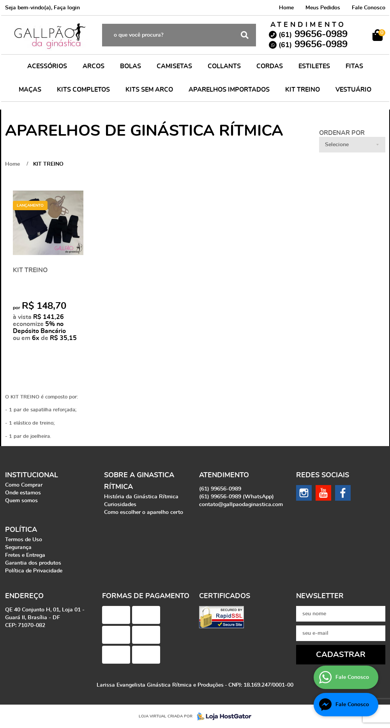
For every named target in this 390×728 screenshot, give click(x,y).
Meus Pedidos (322, 8)
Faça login (67, 8)
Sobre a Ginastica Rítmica (139, 481)
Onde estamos (23, 493)
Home (286, 8)
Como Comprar (23, 485)
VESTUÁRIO (353, 90)
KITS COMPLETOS (83, 90)
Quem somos (21, 500)
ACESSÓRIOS (47, 66)
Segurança (18, 547)
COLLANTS (224, 66)
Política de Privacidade (33, 571)
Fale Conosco (368, 8)
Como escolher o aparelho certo (143, 512)
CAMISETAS (174, 66)
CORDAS (269, 66)
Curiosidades (120, 504)
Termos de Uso (23, 539)
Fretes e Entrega (25, 555)
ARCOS (93, 66)
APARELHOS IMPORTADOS (229, 90)
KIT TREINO (302, 90)
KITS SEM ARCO (149, 90)
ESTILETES (314, 66)
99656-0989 (313, 34)
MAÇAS (30, 90)
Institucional (31, 475)
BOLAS (130, 66)
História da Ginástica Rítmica (141, 497)
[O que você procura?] (244, 35)
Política (21, 529)
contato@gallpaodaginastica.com (241, 504)
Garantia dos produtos (33, 563)
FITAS (354, 66)
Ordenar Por (342, 133)
